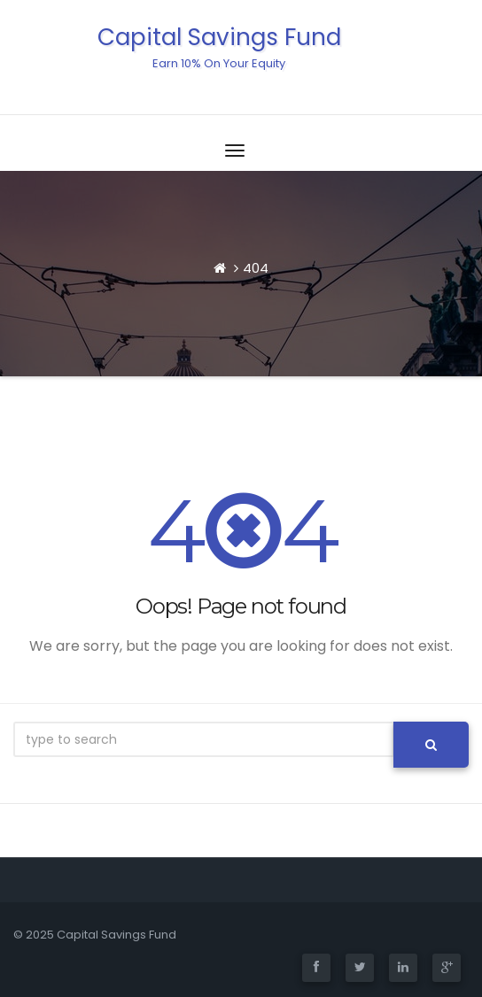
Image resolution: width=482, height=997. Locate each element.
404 (255, 268)
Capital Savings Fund (219, 46)
